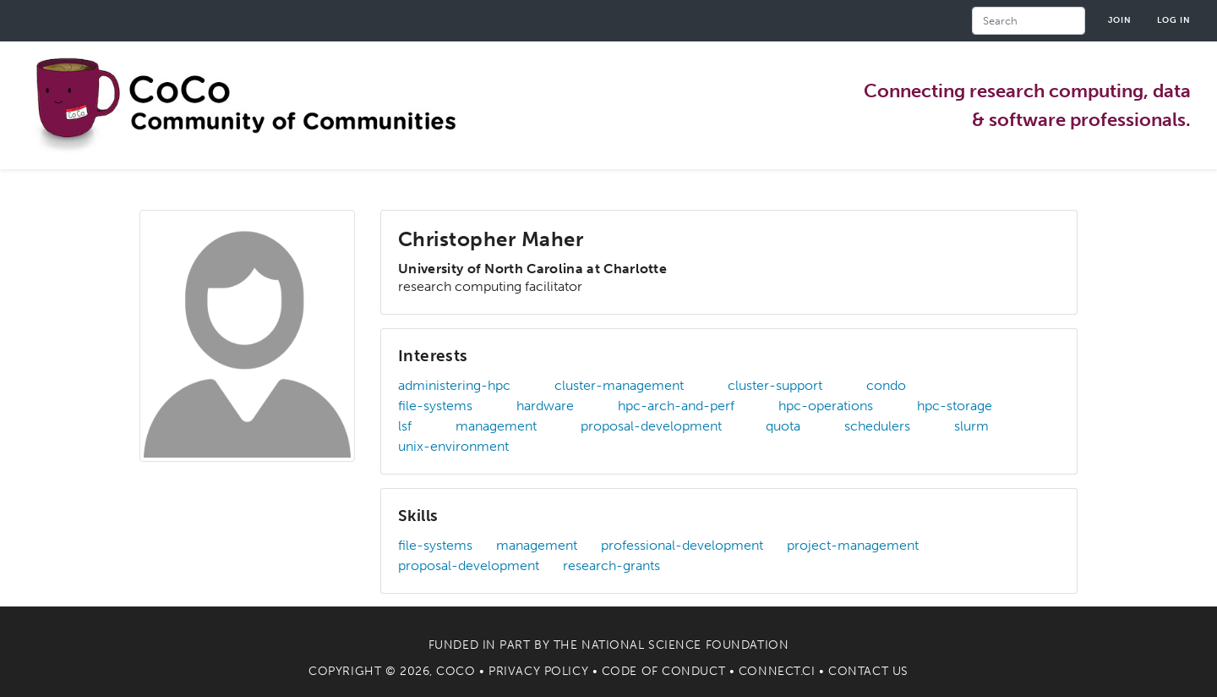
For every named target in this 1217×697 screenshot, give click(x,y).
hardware (545, 406)
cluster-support (775, 385)
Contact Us (868, 671)
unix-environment (453, 446)
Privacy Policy (538, 671)
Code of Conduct (663, 671)
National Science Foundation (685, 645)
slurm (971, 426)
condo (886, 385)
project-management (853, 545)
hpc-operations (825, 406)
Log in (1174, 20)
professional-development (682, 545)
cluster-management (619, 385)
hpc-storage (954, 406)
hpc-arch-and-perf (676, 406)
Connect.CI (777, 671)
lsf (405, 426)
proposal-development (651, 426)
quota (783, 426)
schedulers (877, 426)
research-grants (611, 565)
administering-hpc (454, 385)
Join (1120, 20)
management (496, 426)
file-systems (435, 406)
